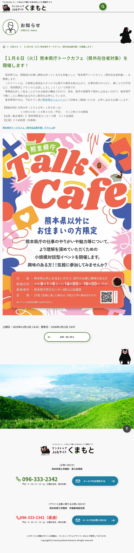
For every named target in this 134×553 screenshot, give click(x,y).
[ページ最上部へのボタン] (127, 429)
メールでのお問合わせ (90, 481)
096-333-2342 (37, 479)
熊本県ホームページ (54, 99)
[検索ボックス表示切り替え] (99, 7)
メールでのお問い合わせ (91, 520)
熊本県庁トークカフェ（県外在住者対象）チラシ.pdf (29, 127)
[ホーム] (4, 47)
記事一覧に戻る (61, 337)
